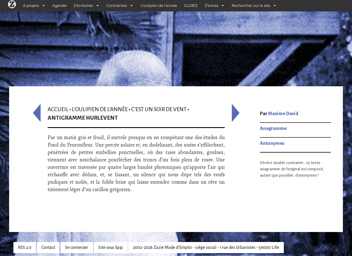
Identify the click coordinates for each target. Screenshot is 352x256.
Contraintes (116, 5)
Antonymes (272, 143)
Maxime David (283, 113)
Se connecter (76, 247)
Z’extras (211, 5)
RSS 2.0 (24, 247)
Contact (48, 247)
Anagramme (273, 128)
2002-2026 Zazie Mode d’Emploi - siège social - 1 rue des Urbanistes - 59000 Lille (206, 247)
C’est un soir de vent (159, 109)
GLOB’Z (191, 5)
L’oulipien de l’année (158, 5)
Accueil (58, 109)
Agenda (59, 5)
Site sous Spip (110, 247)
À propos (31, 5)
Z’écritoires (83, 5)
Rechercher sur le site (251, 5)
